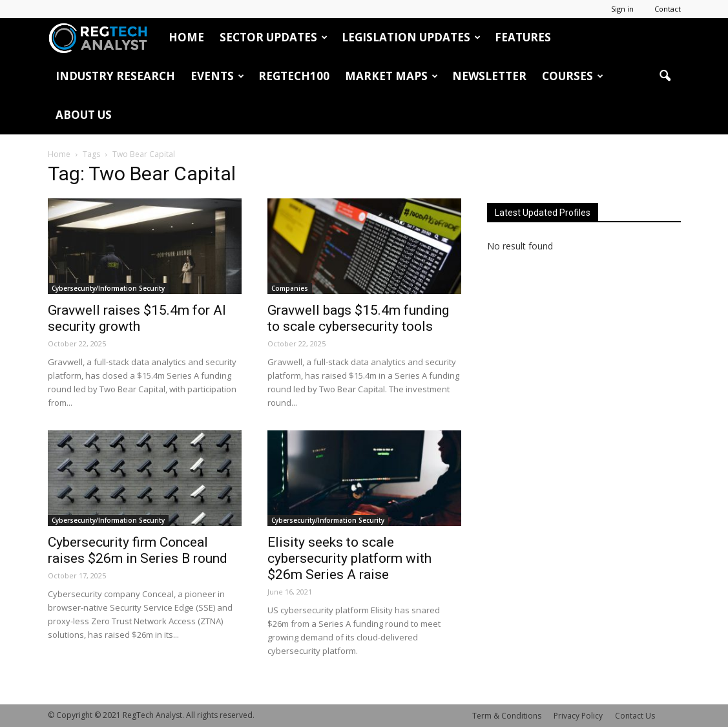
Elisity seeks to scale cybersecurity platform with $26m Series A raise (349, 558)
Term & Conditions (506, 715)
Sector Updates (274, 37)
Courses (572, 75)
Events (217, 75)
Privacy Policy (578, 715)
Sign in (622, 9)
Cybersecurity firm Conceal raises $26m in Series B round (137, 550)
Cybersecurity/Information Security (108, 288)
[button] (665, 76)
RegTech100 (293, 75)
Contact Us (635, 715)
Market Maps (391, 75)
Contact (667, 9)
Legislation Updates (411, 37)
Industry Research (115, 75)
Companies (289, 288)
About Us (84, 114)
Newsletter (489, 75)
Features (523, 37)
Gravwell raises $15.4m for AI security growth (137, 318)
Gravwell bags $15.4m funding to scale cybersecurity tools (358, 318)
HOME (186, 37)
